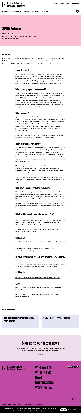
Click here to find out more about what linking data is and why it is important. (37, 277)
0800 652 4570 (59, 177)
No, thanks (73, 409)
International (44, 382)
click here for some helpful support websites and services (43, 266)
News (68, 3)
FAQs (50, 63)
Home (3, 18)
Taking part (45, 11)
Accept (63, 409)
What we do (16, 11)
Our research (28, 11)
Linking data (40, 63)
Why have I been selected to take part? (12, 60)
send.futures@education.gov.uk (27, 251)
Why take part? (41, 58)
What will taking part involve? (57, 58)
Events (37, 11)
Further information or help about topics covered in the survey (18, 63)
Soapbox (40, 404)
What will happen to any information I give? (37, 60)
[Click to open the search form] (77, 11)
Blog (55, 3)
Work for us (75, 3)
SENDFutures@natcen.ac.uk (30, 179)
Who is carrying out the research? (25, 58)
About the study (7, 58)
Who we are (5, 11)
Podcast (61, 3)
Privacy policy (39, 410)
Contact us (54, 60)
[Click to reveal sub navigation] (10, 11)
